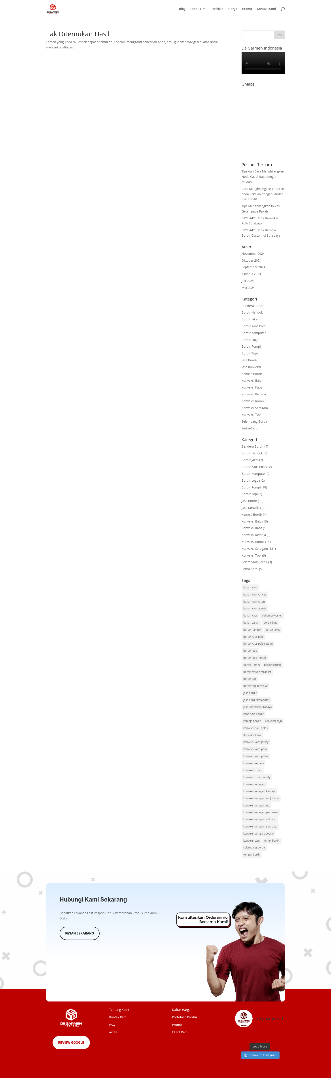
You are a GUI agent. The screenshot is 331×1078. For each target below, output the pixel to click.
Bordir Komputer (254, 333)
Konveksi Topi (251, 414)
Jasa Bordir (249, 360)
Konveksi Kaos (252, 387)
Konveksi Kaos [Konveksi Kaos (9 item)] (252, 735)
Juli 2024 (248, 281)
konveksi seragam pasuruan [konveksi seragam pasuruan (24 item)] (260, 812)
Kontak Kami (266, 9)
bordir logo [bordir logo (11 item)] (250, 651)
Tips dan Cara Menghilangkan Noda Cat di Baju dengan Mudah (263, 176)
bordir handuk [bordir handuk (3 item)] (252, 630)
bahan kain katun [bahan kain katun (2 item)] (254, 601)
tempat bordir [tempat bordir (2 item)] (252, 854)
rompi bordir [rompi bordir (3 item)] (272, 840)
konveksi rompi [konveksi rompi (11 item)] (252, 770)
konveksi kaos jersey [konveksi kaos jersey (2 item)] (256, 742)
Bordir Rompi (251, 346)
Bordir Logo (250, 340)
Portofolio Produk (184, 1017)
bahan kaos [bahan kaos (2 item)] (250, 615)
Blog (182, 9)
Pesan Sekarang (79, 933)
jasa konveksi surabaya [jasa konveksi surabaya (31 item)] (257, 707)
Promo (247, 9)
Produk (195, 9)
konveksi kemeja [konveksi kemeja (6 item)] (253, 763)
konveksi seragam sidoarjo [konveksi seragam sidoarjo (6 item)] (259, 819)
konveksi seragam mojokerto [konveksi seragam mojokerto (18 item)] (261, 798)
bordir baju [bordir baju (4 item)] (270, 622)
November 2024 (253, 253)
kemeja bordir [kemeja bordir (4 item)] (252, 721)
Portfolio (216, 9)
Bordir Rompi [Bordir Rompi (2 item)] (251, 665)
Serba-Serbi (250, 428)
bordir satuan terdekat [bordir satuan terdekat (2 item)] (257, 672)
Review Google (71, 1042)
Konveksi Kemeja (254, 394)
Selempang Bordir (254, 421)
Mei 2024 (248, 287)
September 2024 (253, 267)
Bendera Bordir (253, 306)
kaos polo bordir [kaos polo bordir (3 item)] (253, 714)
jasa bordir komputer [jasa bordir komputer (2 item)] (256, 700)
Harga (232, 9)
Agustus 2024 (251, 274)
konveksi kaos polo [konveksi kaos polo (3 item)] (255, 749)
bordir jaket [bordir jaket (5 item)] (272, 630)
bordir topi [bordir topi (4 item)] (250, 679)
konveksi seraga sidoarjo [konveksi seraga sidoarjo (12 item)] (258, 833)
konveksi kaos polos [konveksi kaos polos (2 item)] (255, 756)
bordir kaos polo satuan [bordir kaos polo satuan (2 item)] (258, 643)
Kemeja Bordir (252, 374)
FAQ (112, 1024)
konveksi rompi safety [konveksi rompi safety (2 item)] (256, 777)
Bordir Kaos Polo (254, 326)
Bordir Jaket (250, 319)
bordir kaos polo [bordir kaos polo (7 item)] (253, 637)
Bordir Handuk (252, 312)
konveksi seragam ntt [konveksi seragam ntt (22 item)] (256, 805)
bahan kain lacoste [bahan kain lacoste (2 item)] (254, 608)
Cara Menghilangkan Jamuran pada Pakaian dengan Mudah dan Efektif (263, 194)
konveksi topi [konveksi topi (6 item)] (251, 840)
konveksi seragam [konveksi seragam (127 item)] (254, 784)
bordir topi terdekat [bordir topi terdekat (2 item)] (255, 686)
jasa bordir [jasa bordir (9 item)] (250, 693)
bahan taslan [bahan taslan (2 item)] (251, 622)
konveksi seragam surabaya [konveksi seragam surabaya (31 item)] (260, 826)
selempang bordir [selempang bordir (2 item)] (254, 847)
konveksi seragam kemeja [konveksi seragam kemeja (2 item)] (259, 791)
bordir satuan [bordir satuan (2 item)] (272, 665)
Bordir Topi (250, 353)
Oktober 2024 (251, 260)
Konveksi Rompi (253, 401)
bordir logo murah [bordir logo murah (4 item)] (254, 658)
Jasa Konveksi (251, 367)
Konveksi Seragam (255, 408)
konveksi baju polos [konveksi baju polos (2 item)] (255, 728)
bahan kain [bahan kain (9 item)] (250, 587)
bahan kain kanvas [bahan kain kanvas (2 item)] (254, 594)
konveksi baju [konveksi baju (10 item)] (273, 721)
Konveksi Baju (252, 380)
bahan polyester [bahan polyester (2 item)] (272, 615)
